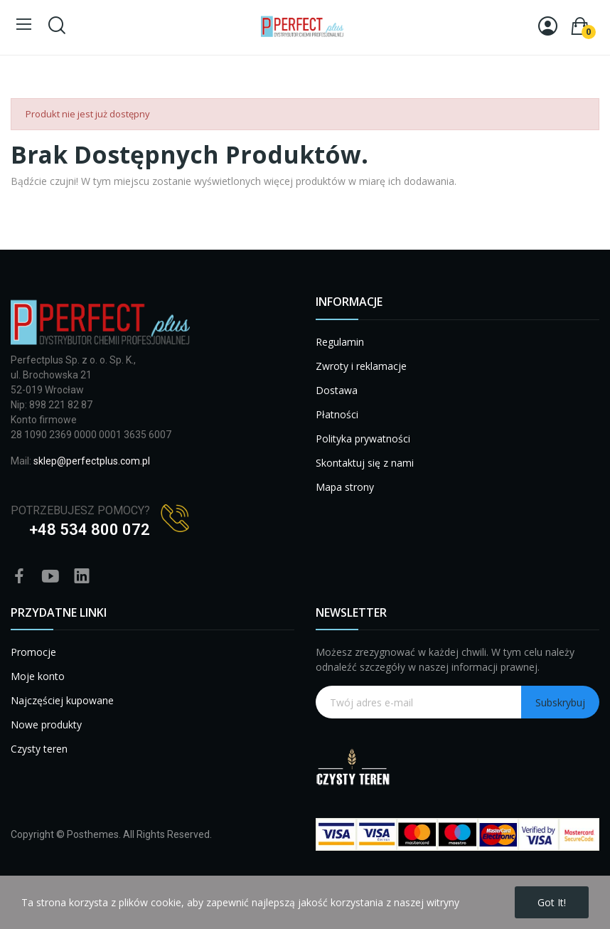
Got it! (551, 902)
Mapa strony (345, 487)
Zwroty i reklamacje (361, 366)
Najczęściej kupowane (62, 700)
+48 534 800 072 (89, 529)
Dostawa (337, 390)
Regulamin (340, 342)
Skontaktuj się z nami (365, 462)
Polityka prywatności (363, 438)
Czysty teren (39, 748)
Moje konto (38, 676)
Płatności (337, 414)
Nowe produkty (46, 724)
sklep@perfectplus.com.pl (91, 461)
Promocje (33, 652)
